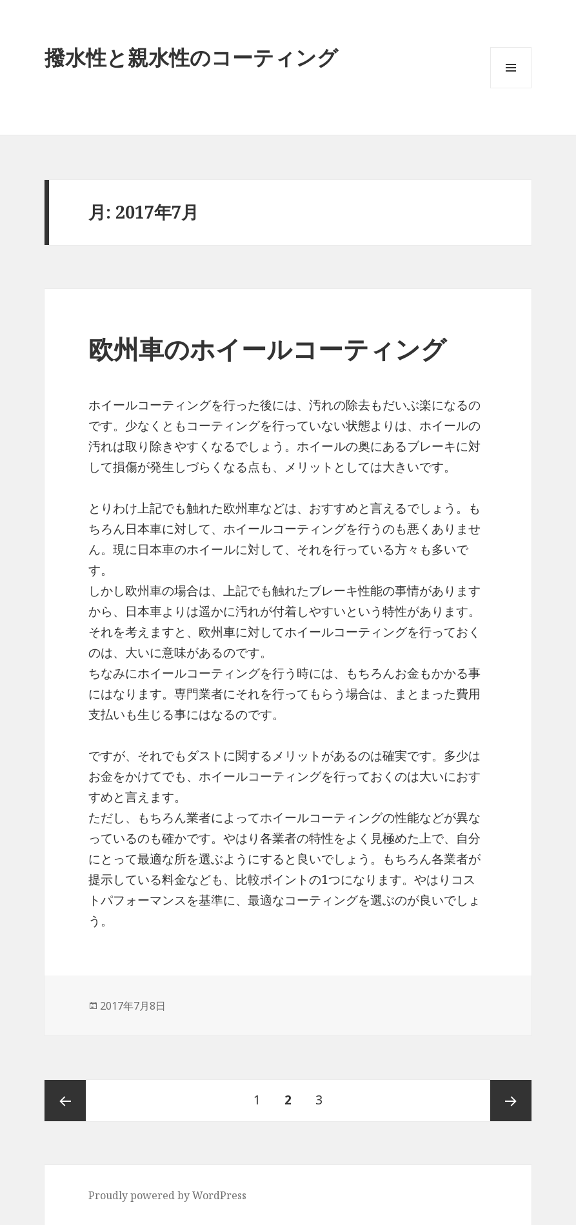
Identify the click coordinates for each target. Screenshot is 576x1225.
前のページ (65, 1100)
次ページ (510, 1100)
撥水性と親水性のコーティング (191, 57)
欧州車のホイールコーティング (267, 348)
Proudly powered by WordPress (167, 1195)
